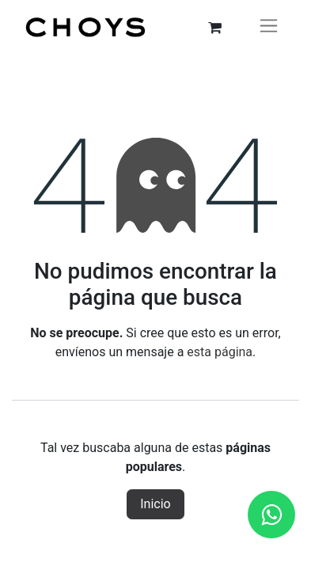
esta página (219, 351)
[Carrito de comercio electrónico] (214, 27)
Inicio (155, 503)
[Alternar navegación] (268, 27)
